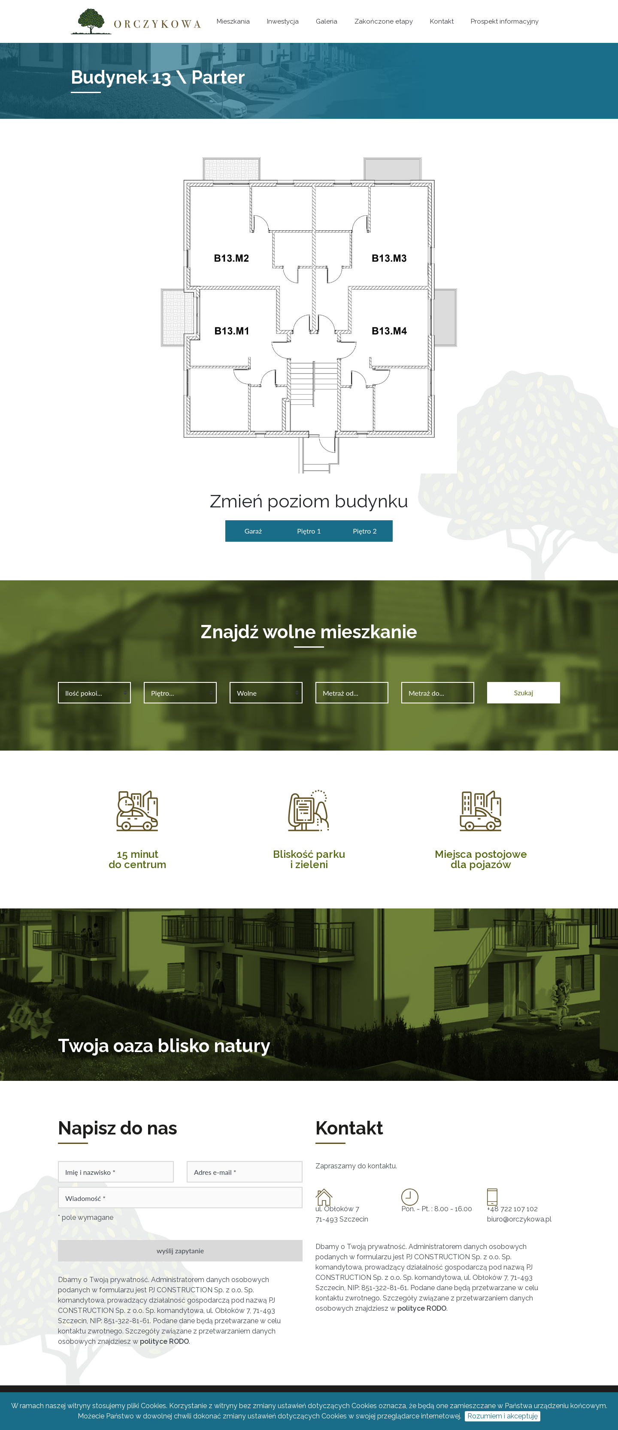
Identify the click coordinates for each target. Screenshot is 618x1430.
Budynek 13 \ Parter (158, 77)
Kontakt (442, 21)
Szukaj (523, 692)
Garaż (253, 531)
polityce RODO (164, 1341)
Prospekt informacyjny (505, 21)
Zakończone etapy (383, 21)
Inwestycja (283, 21)
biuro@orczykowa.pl (519, 1219)
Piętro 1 (309, 531)
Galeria (326, 21)
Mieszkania (233, 21)
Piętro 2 (364, 531)
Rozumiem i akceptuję (502, 1416)
